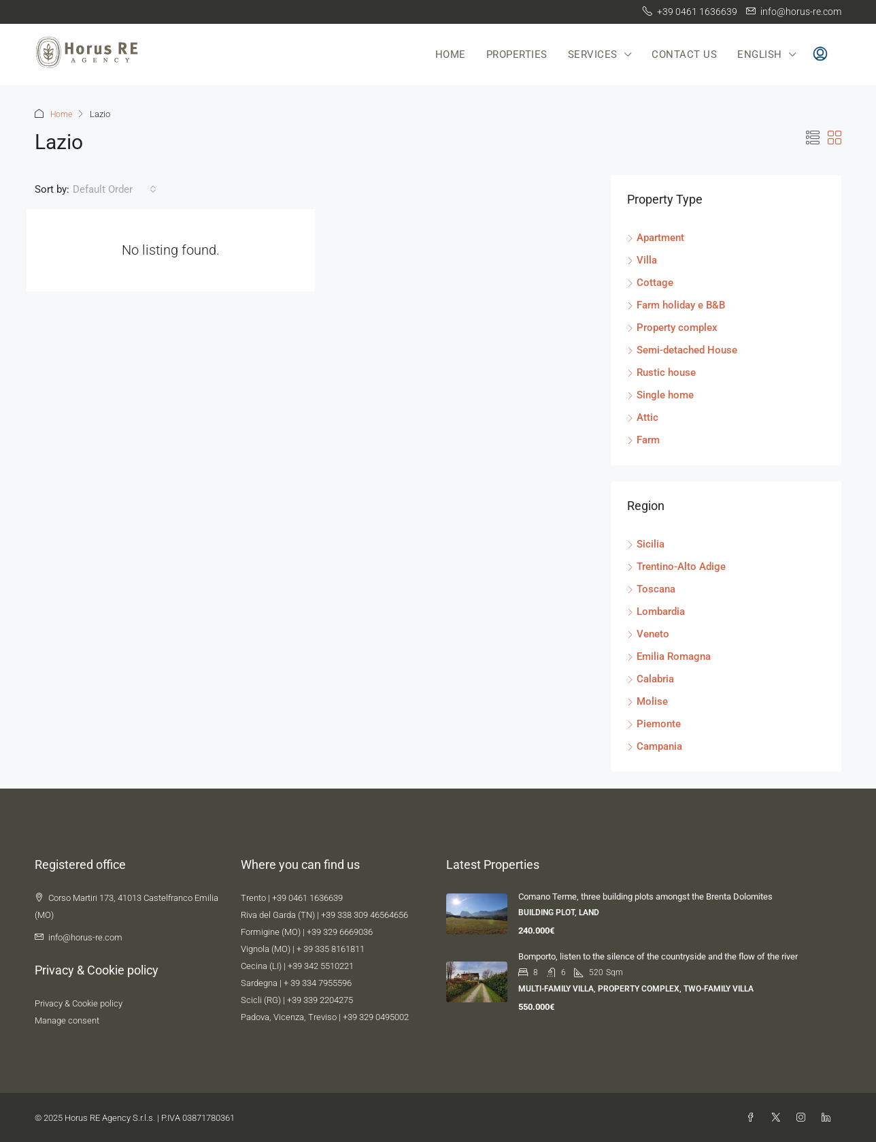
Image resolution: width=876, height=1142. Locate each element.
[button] (813, 137)
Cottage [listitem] (650, 282)
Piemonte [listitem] (654, 723)
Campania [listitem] (654, 746)
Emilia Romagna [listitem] (669, 656)
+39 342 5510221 (321, 965)
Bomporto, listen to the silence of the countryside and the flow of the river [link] (658, 956)
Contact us (684, 54)
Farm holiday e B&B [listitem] (676, 304)
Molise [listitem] (647, 701)
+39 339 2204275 (320, 999)
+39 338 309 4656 (355, 914)
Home (450, 54)
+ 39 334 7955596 (318, 982)
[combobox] (114, 188)
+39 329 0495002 (376, 1016)
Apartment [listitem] (655, 237)
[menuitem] (820, 54)
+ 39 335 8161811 (331, 948)
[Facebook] (753, 1117)
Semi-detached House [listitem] (682, 349)
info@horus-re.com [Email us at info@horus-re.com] (85, 937)
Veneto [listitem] (648, 633)
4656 (398, 914)
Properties (517, 54)
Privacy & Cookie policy (78, 1003)
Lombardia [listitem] (656, 611)
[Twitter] (778, 1117)
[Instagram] (803, 1117)
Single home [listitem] (660, 394)
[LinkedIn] (829, 1117)
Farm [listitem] (643, 439)
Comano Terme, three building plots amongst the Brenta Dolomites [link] (645, 896)
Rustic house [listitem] (661, 372)
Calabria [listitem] (650, 678)
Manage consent (67, 1020)
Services (593, 54)
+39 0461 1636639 (307, 897)
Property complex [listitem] (672, 327)
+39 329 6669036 (340, 931)
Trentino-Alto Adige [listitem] (676, 566)
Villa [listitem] (642, 259)
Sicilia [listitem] (645, 543)
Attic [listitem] (642, 417)
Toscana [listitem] (651, 588)
